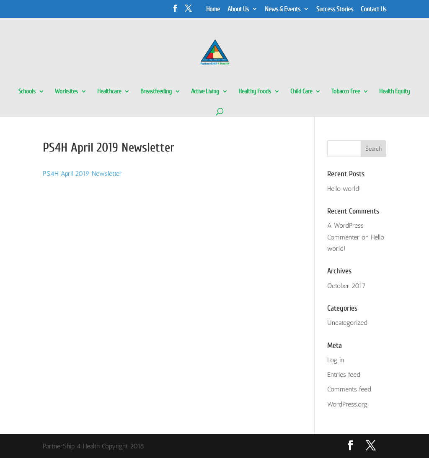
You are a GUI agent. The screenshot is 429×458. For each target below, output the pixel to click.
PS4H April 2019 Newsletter (82, 174)
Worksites (66, 91)
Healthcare (109, 91)
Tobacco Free (345, 91)
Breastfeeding (156, 91)
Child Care (301, 91)
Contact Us (373, 9)
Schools (27, 91)
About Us (238, 9)
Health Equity (394, 91)
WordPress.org (347, 404)
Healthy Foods (254, 91)
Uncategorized (347, 323)
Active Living (205, 91)
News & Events (282, 9)
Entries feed (343, 374)
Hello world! (344, 189)
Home (213, 9)
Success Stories (334, 9)
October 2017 (346, 286)
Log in (335, 360)
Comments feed (349, 389)
